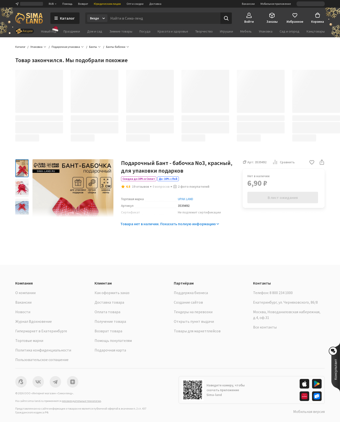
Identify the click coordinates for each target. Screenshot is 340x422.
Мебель (246, 31)
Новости (22, 311)
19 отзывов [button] (140, 186)
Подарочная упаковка (66, 47)
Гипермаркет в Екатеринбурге (41, 331)
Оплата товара (107, 311)
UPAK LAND (185, 199)
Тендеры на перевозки (193, 311)
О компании (25, 292)
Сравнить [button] (283, 162)
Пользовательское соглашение (42, 359)
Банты (93, 47)
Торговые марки (29, 340)
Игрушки (226, 31)
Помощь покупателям (113, 340)
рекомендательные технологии (81, 401)
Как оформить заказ (112, 292)
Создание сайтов (188, 302)
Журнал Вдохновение (33, 321)
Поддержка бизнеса (191, 292)
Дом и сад (94, 31)
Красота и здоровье (173, 31)
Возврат (83, 3)
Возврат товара (108, 331)
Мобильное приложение (275, 3)
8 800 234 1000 (281, 292)
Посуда (144, 31)
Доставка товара (109, 302)
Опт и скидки (135, 3)
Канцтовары (316, 31)
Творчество (204, 31)
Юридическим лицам (107, 3)
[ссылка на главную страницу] (29, 18)
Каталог (20, 47)
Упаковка (265, 31)
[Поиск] (226, 18)
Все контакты (265, 327)
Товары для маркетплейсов (197, 331)
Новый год (48, 31)
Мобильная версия (309, 411)
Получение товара (110, 321)
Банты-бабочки (115, 47)
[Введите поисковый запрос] (163, 18)
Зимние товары (120, 31)
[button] (312, 162)
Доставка (155, 3)
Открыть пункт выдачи (194, 321)
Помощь (67, 3)
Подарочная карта (110, 350)
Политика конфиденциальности (43, 350)
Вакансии (248, 3)
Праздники (72, 31)
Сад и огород (289, 31)
